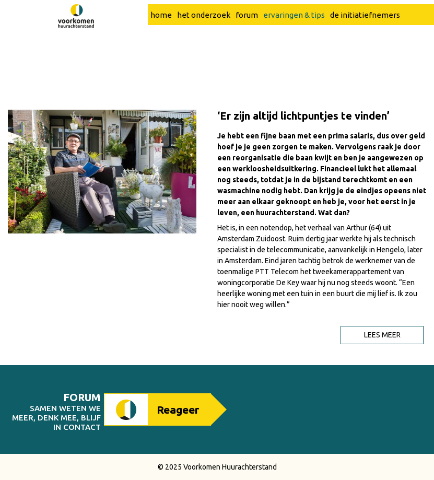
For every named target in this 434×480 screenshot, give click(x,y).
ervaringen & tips (294, 36)
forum (247, 36)
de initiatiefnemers (365, 36)
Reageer (178, 409)
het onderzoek (203, 36)
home (161, 36)
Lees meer (382, 335)
